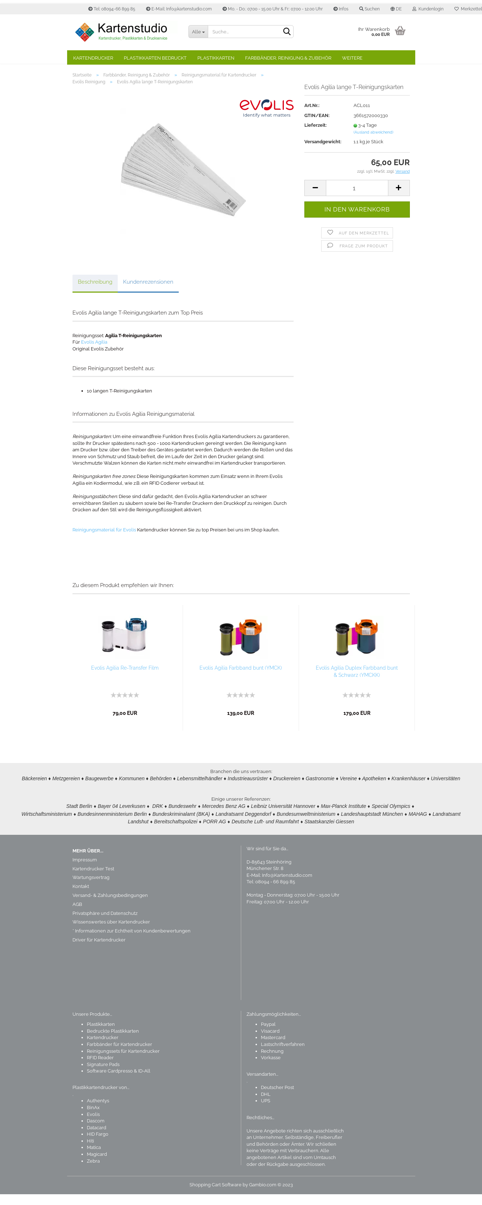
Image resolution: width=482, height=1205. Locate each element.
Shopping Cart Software (215, 1195)
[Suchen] (287, 31)
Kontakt (80, 897)
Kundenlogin (428, 8)
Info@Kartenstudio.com (287, 886)
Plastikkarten (215, 58)
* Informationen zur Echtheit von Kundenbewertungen (131, 941)
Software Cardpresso (110, 1081)
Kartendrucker (93, 58)
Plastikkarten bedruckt (155, 58)
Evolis (93, 1125)
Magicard (97, 1165)
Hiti (90, 1151)
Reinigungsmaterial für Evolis (104, 540)
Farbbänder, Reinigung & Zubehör (288, 58)
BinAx (93, 1118)
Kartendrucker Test (93, 879)
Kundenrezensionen (148, 292)
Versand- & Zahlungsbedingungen (110, 906)
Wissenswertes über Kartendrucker (111, 932)
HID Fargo (97, 1145)
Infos (340, 8)
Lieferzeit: (315, 136)
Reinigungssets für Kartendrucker (123, 1062)
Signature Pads (103, 1075)
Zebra (93, 1171)
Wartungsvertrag (90, 888)
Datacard (96, 1138)
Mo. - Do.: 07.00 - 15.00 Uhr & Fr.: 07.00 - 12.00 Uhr (273, 8)
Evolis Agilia (94, 352)
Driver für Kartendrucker (99, 950)
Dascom (95, 1131)
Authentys (98, 1111)
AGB (77, 915)
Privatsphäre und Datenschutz (104, 924)
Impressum (84, 870)
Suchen (369, 8)
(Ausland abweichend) (373, 143)
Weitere (352, 58)
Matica (94, 1158)
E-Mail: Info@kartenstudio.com (179, 8)
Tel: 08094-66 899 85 (111, 8)
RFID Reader (100, 1068)
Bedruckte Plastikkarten (113, 1042)
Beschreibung (95, 292)
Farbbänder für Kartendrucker (119, 1055)
